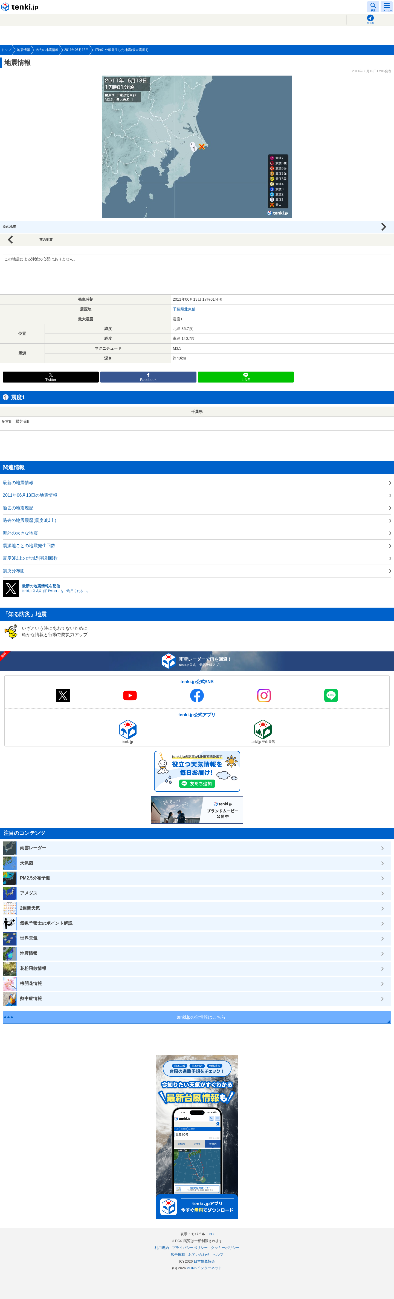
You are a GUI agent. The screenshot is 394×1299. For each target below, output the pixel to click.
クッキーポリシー (225, 1248)
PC (211, 1234)
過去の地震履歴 (18, 507)
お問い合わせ (199, 1254)
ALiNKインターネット (204, 1268)
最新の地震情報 (18, 482)
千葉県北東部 (184, 309)
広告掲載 (178, 1254)
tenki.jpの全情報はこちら (201, 1017)
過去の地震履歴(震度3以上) (29, 520)
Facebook (148, 380)
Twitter (50, 380)
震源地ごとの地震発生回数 (29, 545)
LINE (246, 380)
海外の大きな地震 (20, 533)
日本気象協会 (204, 1261)
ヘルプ (218, 1254)
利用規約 (162, 1248)
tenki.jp (20, 7)
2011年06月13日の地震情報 (30, 495)
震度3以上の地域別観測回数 (30, 558)
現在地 (370, 23)
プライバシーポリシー (190, 1248)
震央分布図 (14, 570)
